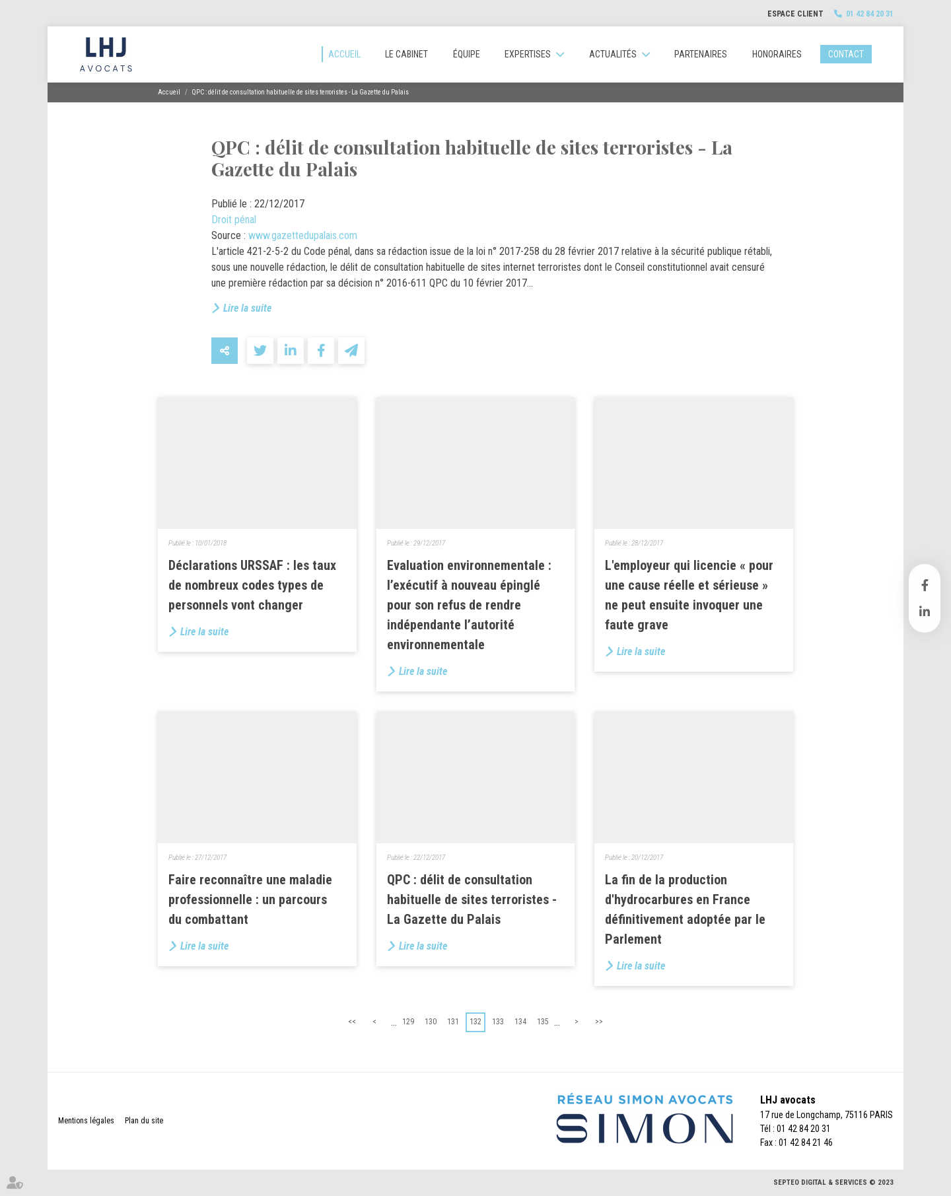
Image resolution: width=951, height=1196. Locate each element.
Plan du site (144, 1120)
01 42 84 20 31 (870, 13)
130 (431, 1021)
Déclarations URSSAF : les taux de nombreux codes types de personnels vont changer (252, 585)
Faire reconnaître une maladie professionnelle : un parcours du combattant (250, 899)
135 (543, 1021)
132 (475, 1021)
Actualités (613, 54)
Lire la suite (247, 308)
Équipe (466, 54)
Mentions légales (86, 1120)
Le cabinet (406, 54)
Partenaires (700, 54)
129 (408, 1021)
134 (520, 1021)
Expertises (528, 54)
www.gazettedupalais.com (302, 235)
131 (453, 1021)
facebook (924, 585)
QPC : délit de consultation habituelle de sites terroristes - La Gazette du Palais (300, 92)
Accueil (344, 54)
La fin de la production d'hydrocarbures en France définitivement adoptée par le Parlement (685, 909)
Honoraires (777, 54)
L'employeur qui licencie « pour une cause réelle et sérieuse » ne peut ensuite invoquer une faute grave (689, 595)
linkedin (924, 611)
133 (498, 1021)
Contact (846, 54)
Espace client (795, 13)
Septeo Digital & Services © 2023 (833, 1182)
